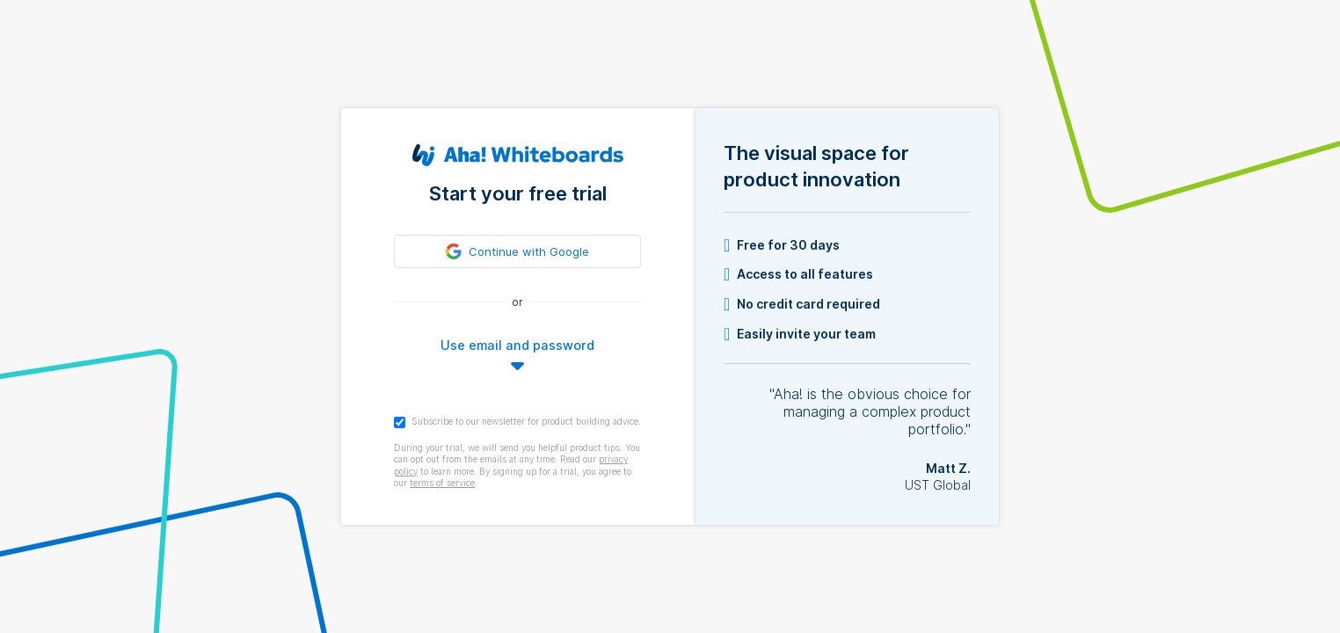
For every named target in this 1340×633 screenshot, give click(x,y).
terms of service (442, 482)
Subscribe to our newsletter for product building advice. (517, 422)
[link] (517, 251)
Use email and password (517, 345)
